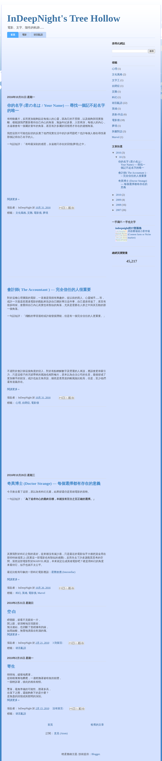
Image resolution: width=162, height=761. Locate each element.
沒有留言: (58, 708)
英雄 (24, 593)
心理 (18, 402)
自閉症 (26, 402)
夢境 (45, 212)
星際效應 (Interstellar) (63, 572)
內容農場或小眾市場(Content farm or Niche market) (139, 234)
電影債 (38, 212)
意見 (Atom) (61, 733)
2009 (119, 199)
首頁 (13, 34)
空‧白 (11, 612)
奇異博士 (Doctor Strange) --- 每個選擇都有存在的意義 (53, 483)
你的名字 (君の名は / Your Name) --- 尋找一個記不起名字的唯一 (131, 164)
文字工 (116, 80)
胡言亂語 (38, 34)
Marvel (41, 593)
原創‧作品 (117, 114)
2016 (119, 152)
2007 (119, 210)
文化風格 (21, 212)
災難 (29, 212)
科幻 (18, 593)
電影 (24, 34)
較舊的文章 (97, 724)
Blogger (95, 754)
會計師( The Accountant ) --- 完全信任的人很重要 (49, 290)
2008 (119, 204)
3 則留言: (58, 642)
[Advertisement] (56, 65)
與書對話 (117, 131)
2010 (119, 194)
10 (120, 157)
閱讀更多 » (13, 199)
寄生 (11, 666)
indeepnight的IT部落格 (128, 228)
